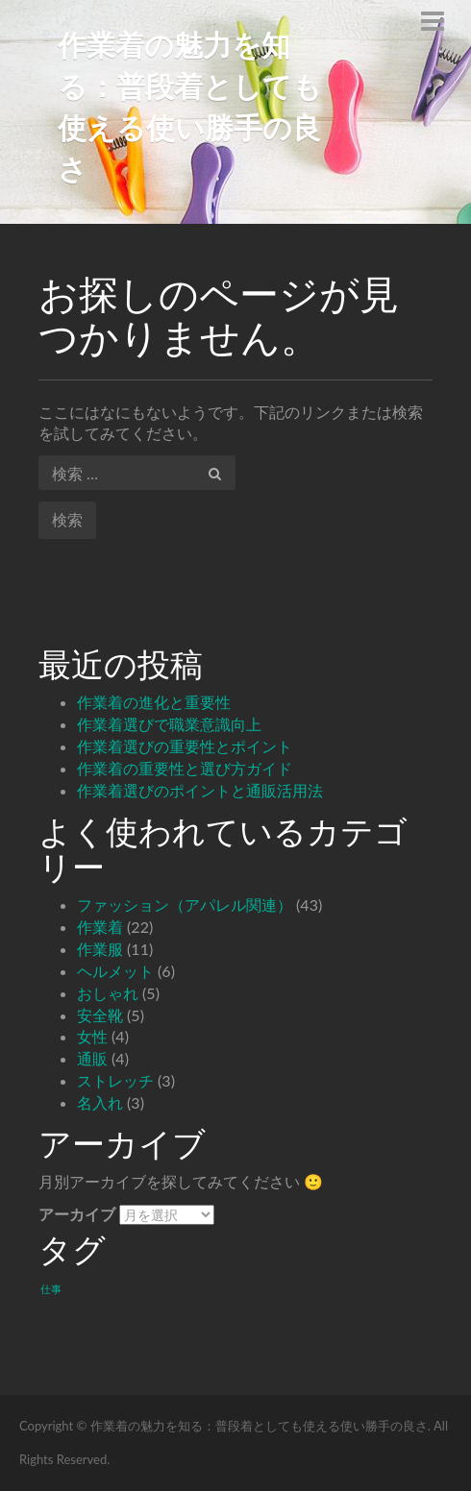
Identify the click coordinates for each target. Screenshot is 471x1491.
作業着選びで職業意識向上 (169, 724)
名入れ (100, 1102)
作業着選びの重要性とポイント (184, 746)
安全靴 (100, 1015)
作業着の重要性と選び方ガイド (184, 768)
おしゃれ (107, 993)
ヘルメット (115, 971)
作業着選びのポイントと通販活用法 (200, 790)
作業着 (100, 926)
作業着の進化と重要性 (154, 702)
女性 (92, 1036)
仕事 (51, 1289)
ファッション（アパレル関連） (184, 904)
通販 (92, 1058)
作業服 (100, 949)
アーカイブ (76, 1214)
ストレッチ (115, 1080)
